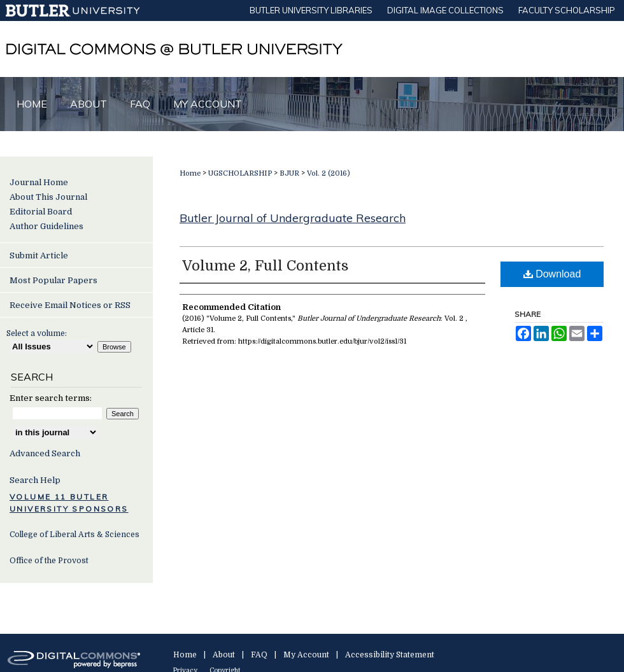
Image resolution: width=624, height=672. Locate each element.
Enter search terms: (51, 398)
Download (552, 274)
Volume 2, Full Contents (265, 266)
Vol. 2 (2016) (328, 173)
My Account (306, 654)
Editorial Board (41, 211)
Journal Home (39, 182)
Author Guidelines (46, 226)
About (224, 654)
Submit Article (39, 255)
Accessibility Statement (389, 654)
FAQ (259, 654)
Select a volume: (36, 333)
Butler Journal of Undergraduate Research (293, 218)
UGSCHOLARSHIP (240, 173)
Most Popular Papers (53, 280)
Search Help (35, 480)
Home (190, 173)
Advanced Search (45, 453)
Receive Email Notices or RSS (70, 305)
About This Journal (48, 197)
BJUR (289, 173)
